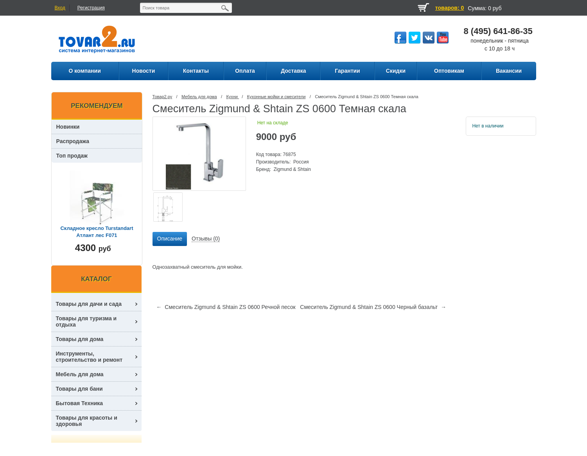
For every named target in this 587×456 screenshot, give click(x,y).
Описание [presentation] (169, 238)
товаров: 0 (449, 8)
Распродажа (73, 141)
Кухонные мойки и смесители (276, 96)
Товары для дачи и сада (89, 304)
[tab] (170, 239)
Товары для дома (80, 339)
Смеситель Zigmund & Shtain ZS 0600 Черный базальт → (373, 307)
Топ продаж (72, 156)
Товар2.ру (162, 96)
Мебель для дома (199, 96)
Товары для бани (79, 389)
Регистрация (91, 8)
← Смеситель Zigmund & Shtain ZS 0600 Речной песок (226, 307)
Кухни (232, 96)
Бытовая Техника (79, 403)
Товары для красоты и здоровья (86, 421)
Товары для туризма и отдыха (86, 321)
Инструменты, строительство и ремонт (89, 356)
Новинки (68, 127)
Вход (60, 8)
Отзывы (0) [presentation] (206, 238)
